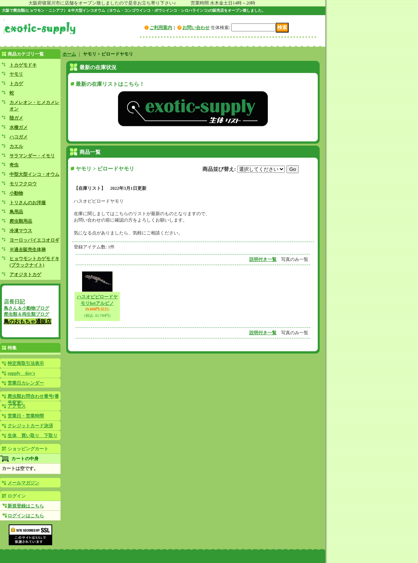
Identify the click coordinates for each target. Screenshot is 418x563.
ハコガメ (18, 137)
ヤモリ (16, 74)
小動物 (16, 193)
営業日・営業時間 (26, 416)
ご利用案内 (160, 27)
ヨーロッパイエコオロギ (34, 240)
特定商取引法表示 (26, 363)
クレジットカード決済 (30, 425)
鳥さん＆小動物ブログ (26, 308)
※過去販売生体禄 (27, 249)
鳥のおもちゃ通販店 (27, 321)
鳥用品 (16, 211)
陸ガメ (16, 118)
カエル (16, 146)
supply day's (21, 373)
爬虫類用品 (20, 221)
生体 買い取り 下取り (32, 435)
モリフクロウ (23, 183)
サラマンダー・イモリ (32, 155)
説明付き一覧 (263, 259)
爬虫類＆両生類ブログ (26, 314)
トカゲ (16, 83)
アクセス (17, 406)
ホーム (69, 54)
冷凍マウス (20, 230)
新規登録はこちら (26, 506)
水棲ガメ (18, 127)
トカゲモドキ (23, 65)
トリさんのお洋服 (27, 202)
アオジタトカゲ (25, 274)
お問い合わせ (196, 27)
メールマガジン (23, 482)
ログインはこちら (26, 515)
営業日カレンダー (26, 383)
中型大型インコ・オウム (34, 174)
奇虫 (14, 165)
